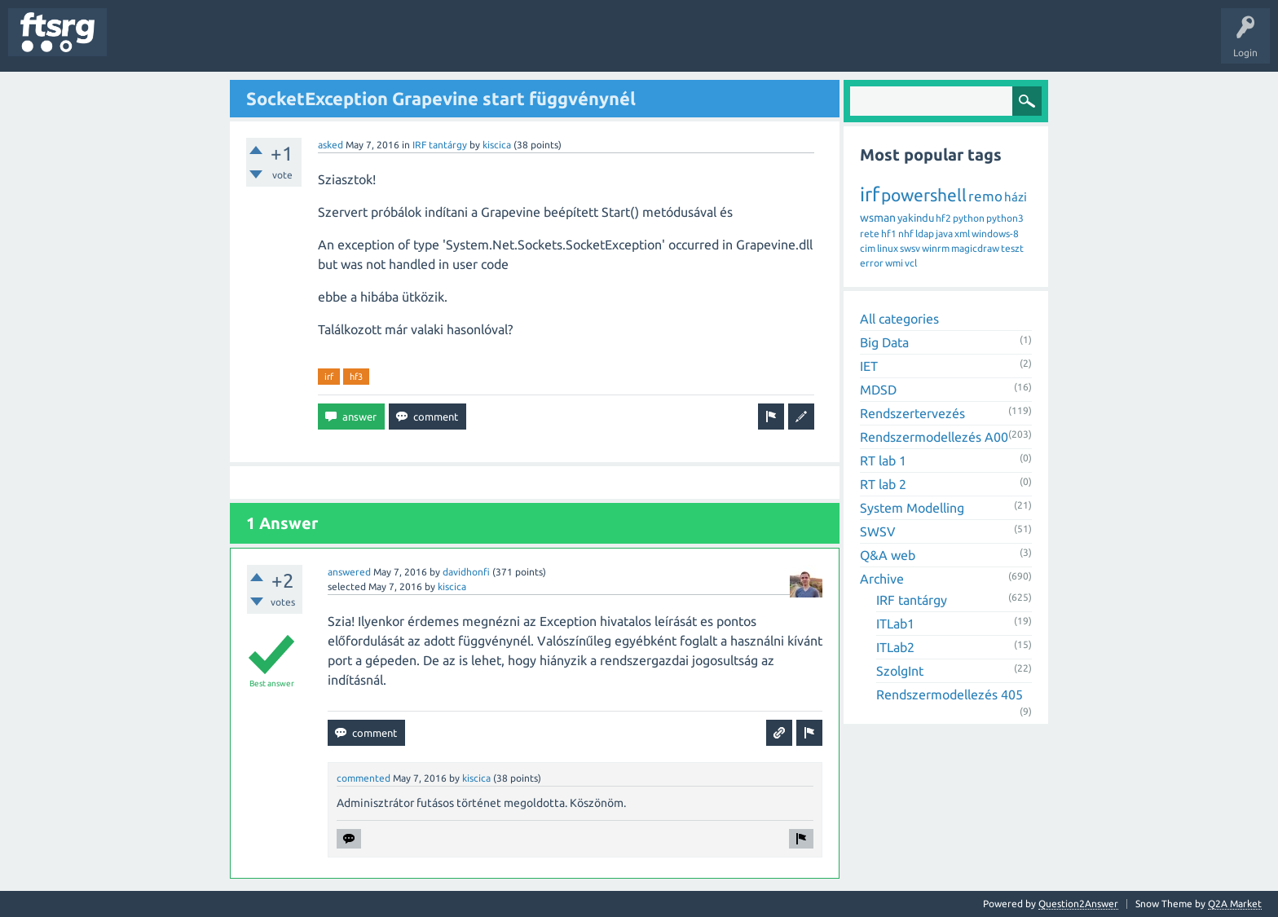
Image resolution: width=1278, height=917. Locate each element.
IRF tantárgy (439, 144)
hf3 (356, 376)
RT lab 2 (883, 484)
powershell (924, 195)
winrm (936, 248)
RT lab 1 (883, 460)
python (969, 218)
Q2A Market (1235, 903)
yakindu (915, 217)
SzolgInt (899, 671)
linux (887, 248)
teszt (1012, 248)
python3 (1005, 218)
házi (1015, 197)
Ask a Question (481, 44)
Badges (373, 44)
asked (330, 144)
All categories (899, 318)
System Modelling (912, 507)
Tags (272, 44)
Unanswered (210, 44)
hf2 (943, 218)
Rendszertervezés (912, 413)
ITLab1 (895, 623)
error (872, 263)
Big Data (884, 342)
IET (869, 366)
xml (962, 233)
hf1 (889, 233)
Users (323, 44)
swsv (910, 248)
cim (867, 248)
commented (363, 778)
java (944, 233)
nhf (906, 233)
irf (328, 376)
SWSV (878, 531)
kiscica (497, 144)
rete (869, 233)
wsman (878, 217)
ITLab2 (895, 647)
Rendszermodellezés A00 (934, 437)
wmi (894, 263)
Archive (882, 578)
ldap (924, 233)
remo (985, 196)
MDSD (878, 389)
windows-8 (995, 233)
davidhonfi (466, 572)
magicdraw (975, 248)
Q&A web (887, 555)
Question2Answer (1078, 903)
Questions (141, 44)
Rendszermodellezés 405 (949, 694)
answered (349, 572)
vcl (911, 263)
